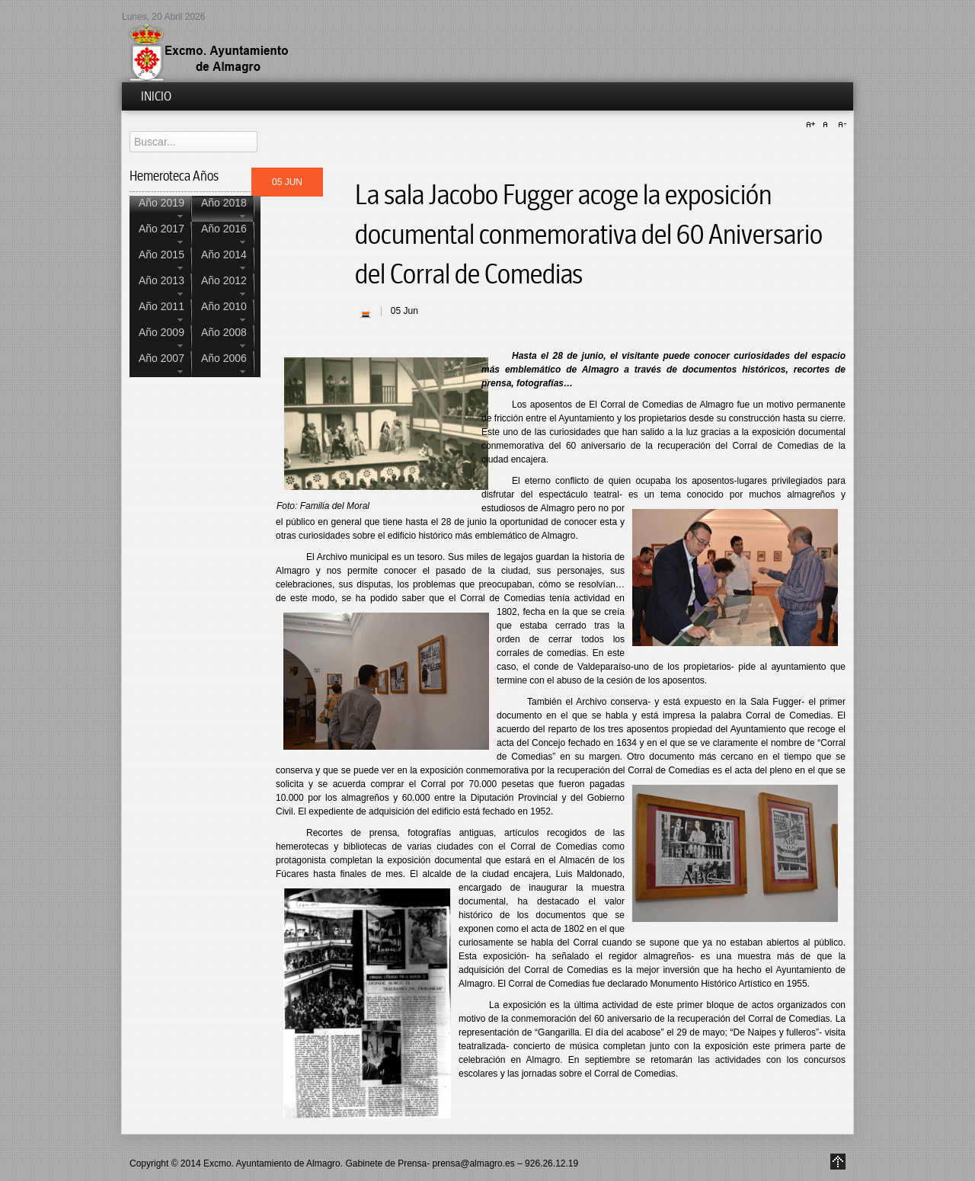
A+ (813, 125)
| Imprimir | (366, 312)
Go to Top (838, 1162)
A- (840, 125)
